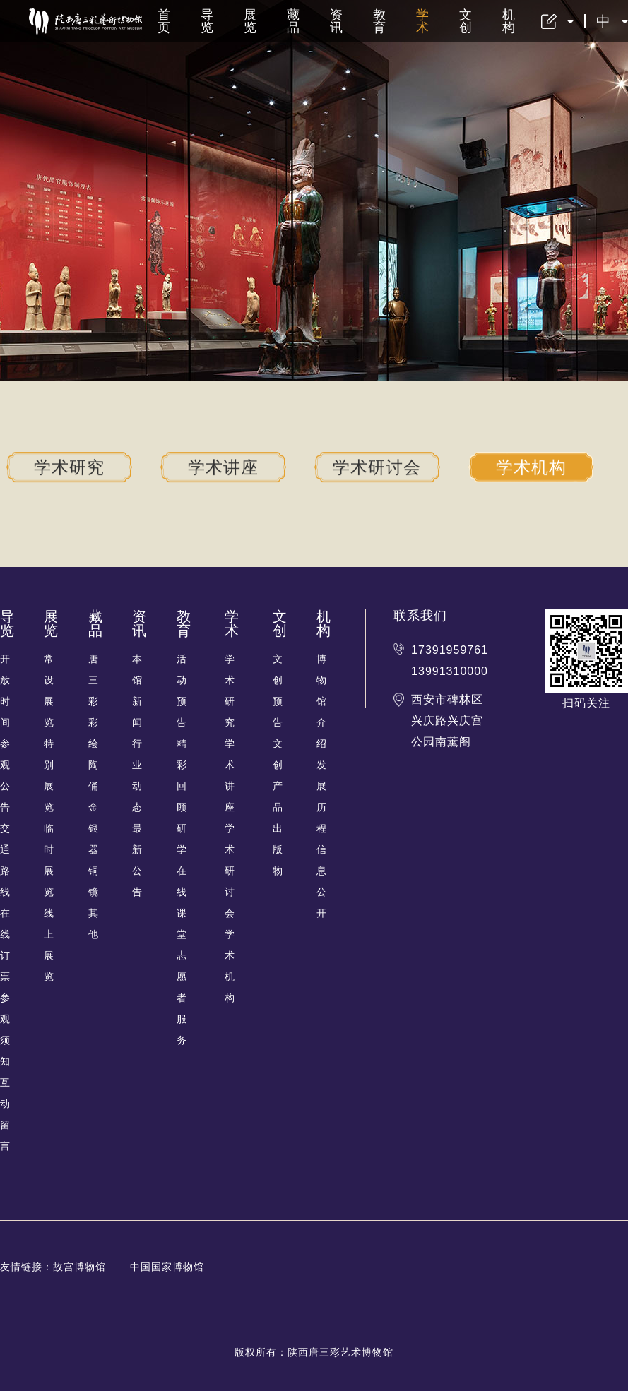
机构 (509, 21)
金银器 (93, 828)
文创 (466, 21)
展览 (250, 21)
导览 (207, 21)
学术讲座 (223, 467)
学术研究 (69, 467)
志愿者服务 (182, 998)
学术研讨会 (377, 467)
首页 (164, 21)
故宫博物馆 (79, 1266)
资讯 (336, 21)
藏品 (293, 21)
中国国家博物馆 (167, 1266)
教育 (379, 21)
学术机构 (531, 467)
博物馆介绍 (321, 701)
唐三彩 (93, 680)
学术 (422, 21)
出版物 (278, 849)
